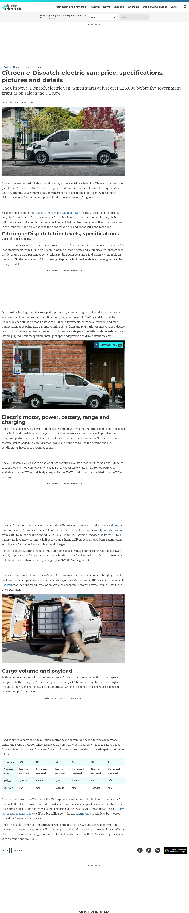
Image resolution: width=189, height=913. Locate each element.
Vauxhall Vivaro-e (73, 204)
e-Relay (30, 828)
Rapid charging (113, 529)
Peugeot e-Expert (45, 204)
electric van (93, 812)
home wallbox (109, 525)
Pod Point (8, 575)
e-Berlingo (57, 828)
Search (185, 7)
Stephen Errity (13, 102)
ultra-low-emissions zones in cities (23, 812)
